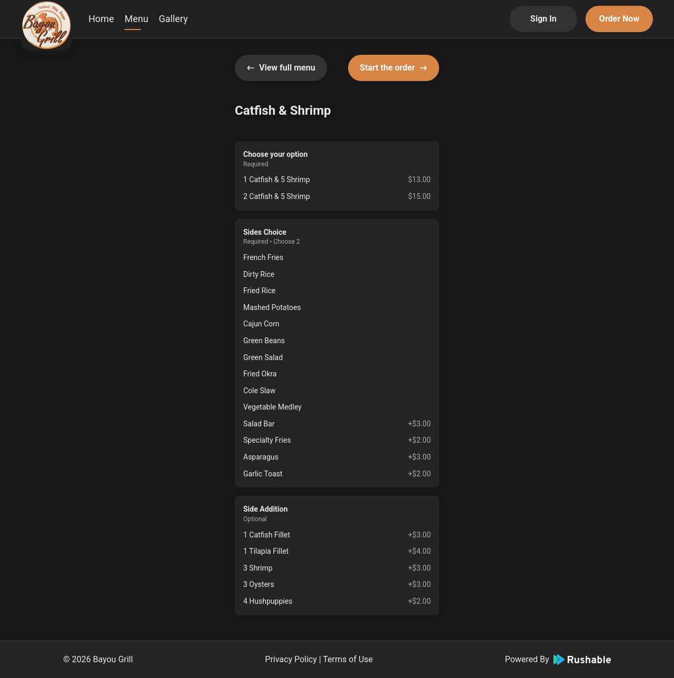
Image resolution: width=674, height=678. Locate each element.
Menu (136, 18)
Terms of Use (348, 659)
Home (101, 18)
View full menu (280, 68)
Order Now (619, 19)
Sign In (543, 19)
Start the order (394, 68)
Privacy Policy (291, 659)
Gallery (173, 18)
